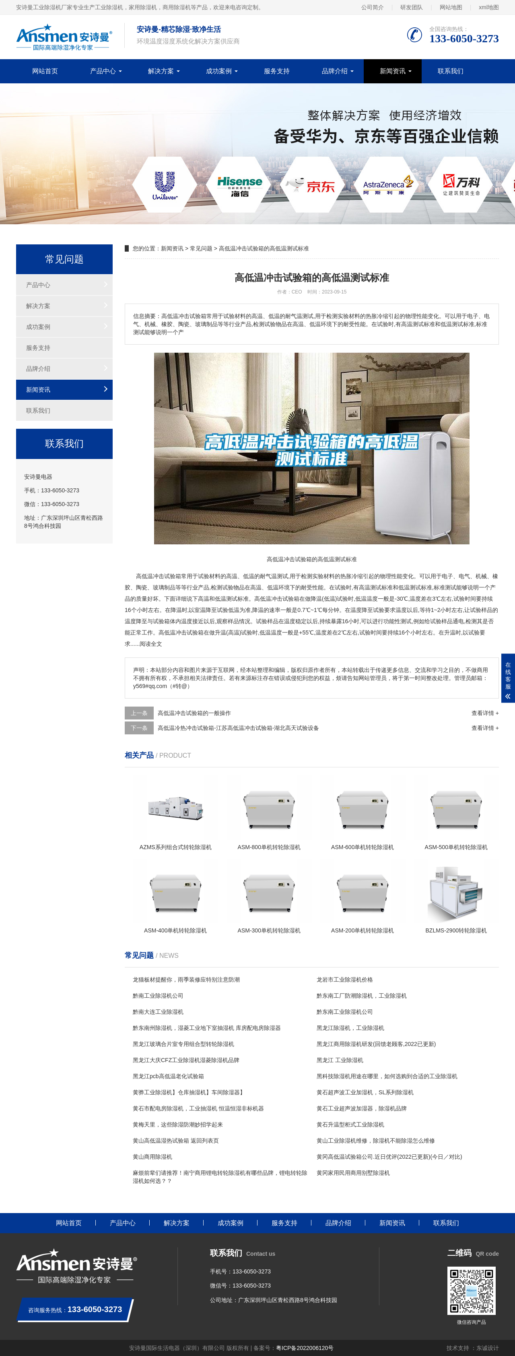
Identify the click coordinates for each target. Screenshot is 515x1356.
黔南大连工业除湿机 (158, 1012)
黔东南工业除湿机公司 (345, 1012)
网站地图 (451, 7)
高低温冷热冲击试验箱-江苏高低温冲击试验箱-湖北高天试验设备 (238, 728)
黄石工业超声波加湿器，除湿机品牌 (362, 1108)
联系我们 (451, 71)
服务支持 (277, 71)
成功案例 (219, 71)
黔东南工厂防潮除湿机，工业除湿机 (362, 995)
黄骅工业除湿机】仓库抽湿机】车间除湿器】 (189, 1092)
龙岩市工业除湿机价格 (345, 979)
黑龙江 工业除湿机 (340, 1060)
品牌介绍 (335, 71)
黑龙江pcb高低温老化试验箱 (168, 1076)
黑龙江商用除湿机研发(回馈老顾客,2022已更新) (376, 1044)
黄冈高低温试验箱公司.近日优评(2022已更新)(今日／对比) (389, 1156)
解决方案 (161, 71)
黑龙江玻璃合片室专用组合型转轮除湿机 (183, 1044)
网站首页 (45, 71)
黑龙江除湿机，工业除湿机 (350, 1028)
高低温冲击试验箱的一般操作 (194, 713)
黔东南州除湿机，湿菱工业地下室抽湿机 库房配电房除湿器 (207, 1028)
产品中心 (103, 71)
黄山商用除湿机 (152, 1156)
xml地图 (489, 7)
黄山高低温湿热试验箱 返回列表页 (176, 1140)
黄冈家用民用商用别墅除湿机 (353, 1173)
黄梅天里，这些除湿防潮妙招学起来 (178, 1124)
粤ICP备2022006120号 (305, 1348)
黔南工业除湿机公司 (158, 995)
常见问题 (201, 248)
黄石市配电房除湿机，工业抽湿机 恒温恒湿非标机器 (198, 1108)
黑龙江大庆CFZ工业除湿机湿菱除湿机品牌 (186, 1060)
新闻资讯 (393, 71)
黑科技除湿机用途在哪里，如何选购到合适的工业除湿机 (387, 1076)
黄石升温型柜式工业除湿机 (350, 1124)
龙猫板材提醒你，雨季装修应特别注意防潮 (186, 979)
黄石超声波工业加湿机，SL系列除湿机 (365, 1092)
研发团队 (411, 7)
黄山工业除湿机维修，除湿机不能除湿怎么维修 (376, 1140)
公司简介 (372, 7)
